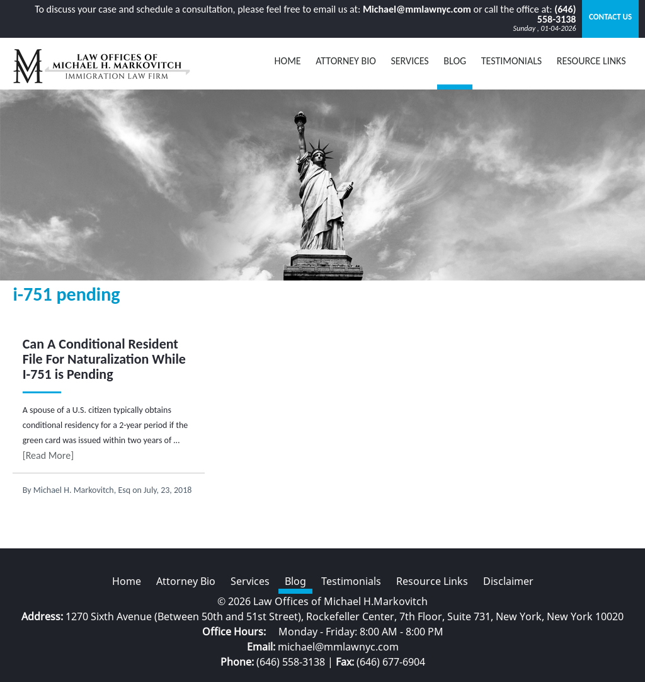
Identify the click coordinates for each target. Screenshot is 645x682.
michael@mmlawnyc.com (338, 647)
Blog (295, 581)
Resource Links (591, 61)
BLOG (454, 61)
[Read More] (48, 455)
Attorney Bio (346, 61)
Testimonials (511, 61)
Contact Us (610, 16)
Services (409, 61)
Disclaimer (508, 581)
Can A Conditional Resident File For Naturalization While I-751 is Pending (104, 359)
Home (288, 61)
